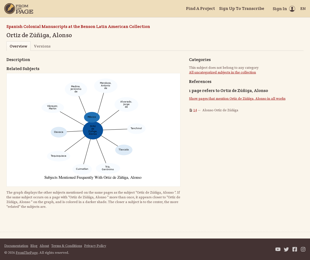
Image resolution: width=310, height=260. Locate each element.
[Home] (18, 8)
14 (195, 110)
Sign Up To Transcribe (241, 8)
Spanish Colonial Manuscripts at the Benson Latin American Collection (78, 26)
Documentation (16, 246)
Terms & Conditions (66, 246)
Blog (33, 246)
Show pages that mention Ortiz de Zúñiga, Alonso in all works (237, 98)
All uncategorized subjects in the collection (222, 72)
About (44, 246)
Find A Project (200, 8)
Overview (18, 46)
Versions (42, 46)
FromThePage (27, 253)
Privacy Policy (95, 246)
